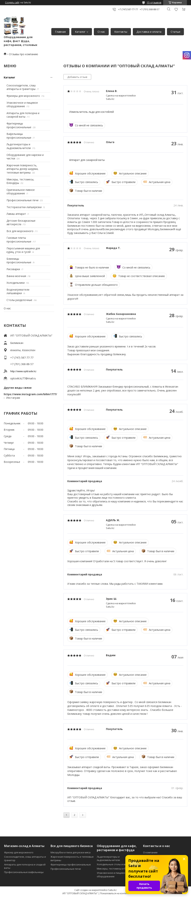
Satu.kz (112, 890)
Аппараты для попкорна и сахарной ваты (23, 115)
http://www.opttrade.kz (23, 371)
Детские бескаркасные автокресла (21, 222)
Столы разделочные (19, 300)
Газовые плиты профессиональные (19, 239)
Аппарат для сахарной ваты (87, 160)
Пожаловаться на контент (114, 893)
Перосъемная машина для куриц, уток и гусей (23, 250)
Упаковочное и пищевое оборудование (22, 104)
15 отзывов (154, 2)
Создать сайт (12, 2)
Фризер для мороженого (18, 852)
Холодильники (16, 282)
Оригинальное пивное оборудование (21, 191)
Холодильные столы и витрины (115, 864)
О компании (150, 852)
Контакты (120, 31)
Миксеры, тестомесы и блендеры (116, 868)
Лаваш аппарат (16, 214)
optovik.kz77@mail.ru (23, 378)
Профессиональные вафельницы (24, 872)
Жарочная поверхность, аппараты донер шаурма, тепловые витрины (22, 168)
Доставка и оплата (149, 31)
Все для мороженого (20, 231)
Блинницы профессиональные (19, 260)
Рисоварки (13, 269)
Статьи (175, 31)
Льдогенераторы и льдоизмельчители (19, 146)
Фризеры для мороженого (23, 96)
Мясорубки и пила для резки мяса (70, 852)
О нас (101, 31)
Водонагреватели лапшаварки (18, 291)
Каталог (80, 31)
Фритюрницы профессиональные (19, 125)
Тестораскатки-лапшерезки (24, 207)
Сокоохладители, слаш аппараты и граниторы (21, 87)
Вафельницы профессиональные (19, 135)
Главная (60, 31)
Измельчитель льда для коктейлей (91, 112)
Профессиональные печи (22, 200)
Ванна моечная (16, 276)
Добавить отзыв (176, 9)
